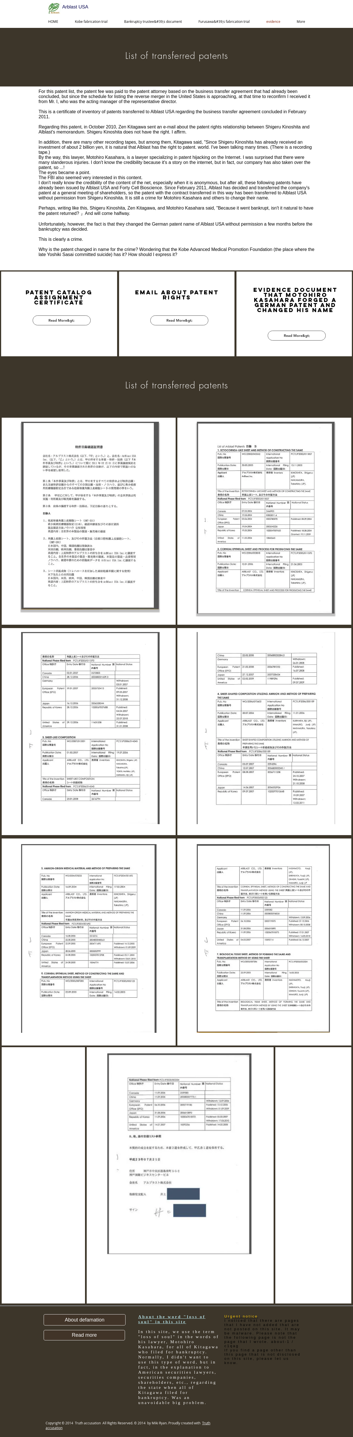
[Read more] (84, 1335)
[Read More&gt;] (62, 320)
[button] (85, 1319)
